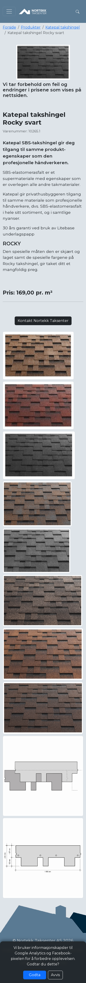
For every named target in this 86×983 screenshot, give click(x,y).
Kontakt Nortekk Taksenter (43, 321)
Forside (9, 27)
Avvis (55, 975)
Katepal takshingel (62, 27)
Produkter (31, 27)
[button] (77, 11)
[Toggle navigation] (9, 11)
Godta (34, 975)
